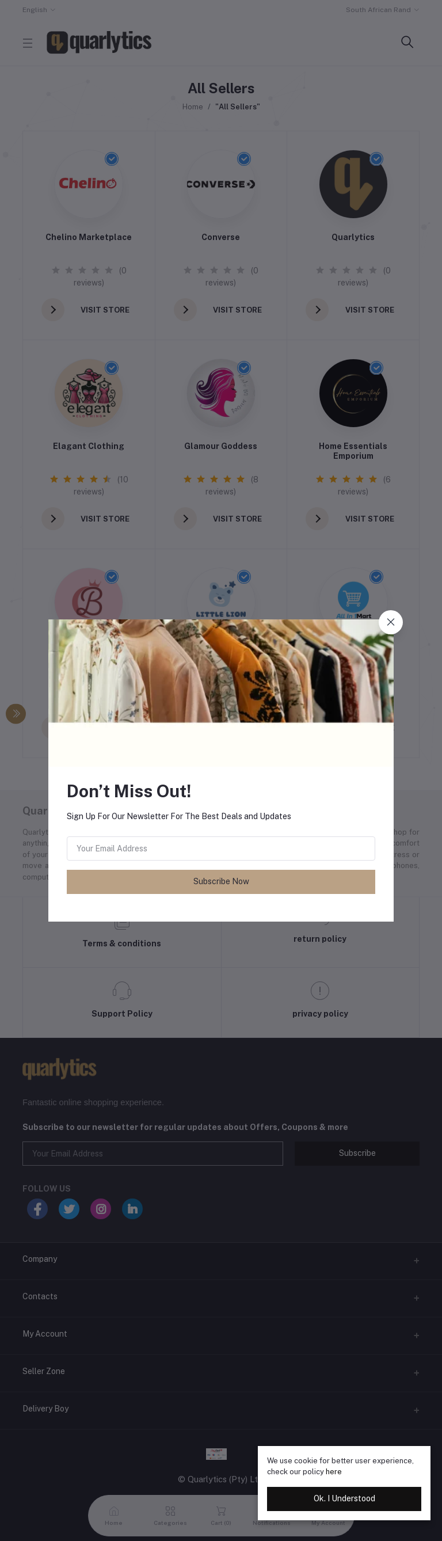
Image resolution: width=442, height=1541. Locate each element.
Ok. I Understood (344, 1498)
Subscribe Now (221, 881)
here (334, 1471)
